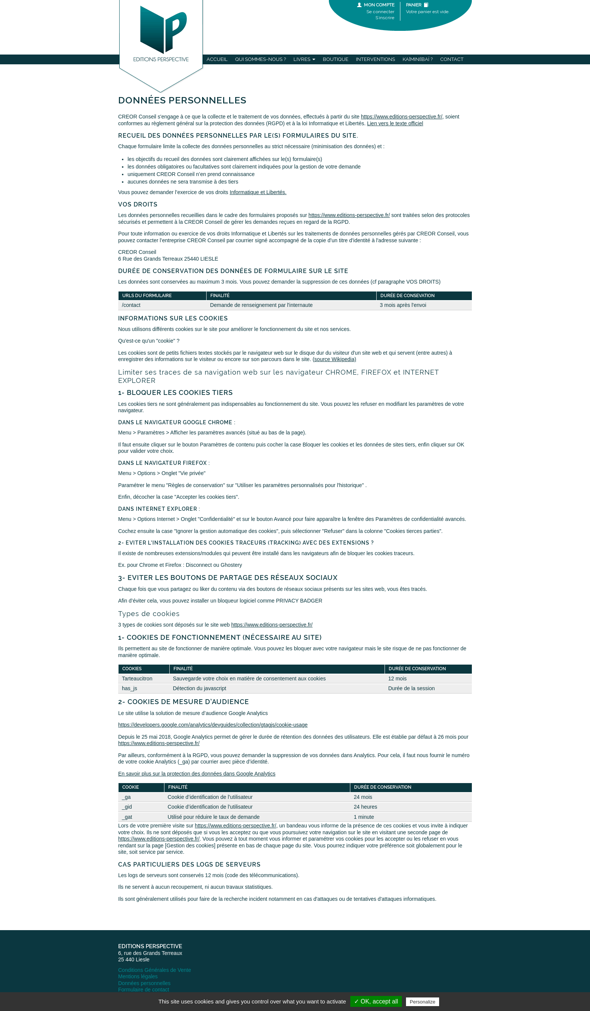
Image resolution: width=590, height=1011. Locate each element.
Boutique (335, 59)
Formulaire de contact (143, 990)
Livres (304, 59)
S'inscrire (385, 17)
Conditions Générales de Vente (154, 970)
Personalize (422, 1002)
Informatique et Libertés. (258, 192)
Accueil (217, 59)
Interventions (375, 59)
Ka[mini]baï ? (418, 59)
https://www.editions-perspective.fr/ (401, 117)
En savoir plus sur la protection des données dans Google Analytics (196, 774)
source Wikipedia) (335, 359)
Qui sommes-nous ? (260, 59)
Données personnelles (144, 983)
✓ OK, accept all (376, 1001)
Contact (452, 59)
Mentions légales (138, 976)
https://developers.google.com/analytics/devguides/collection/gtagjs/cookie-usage (213, 725)
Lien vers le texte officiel (395, 123)
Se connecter (380, 11)
